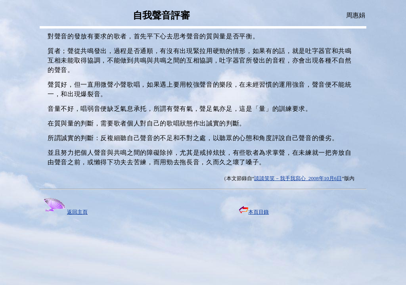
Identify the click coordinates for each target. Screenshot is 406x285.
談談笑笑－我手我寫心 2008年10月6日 (298, 178)
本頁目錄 (254, 212)
